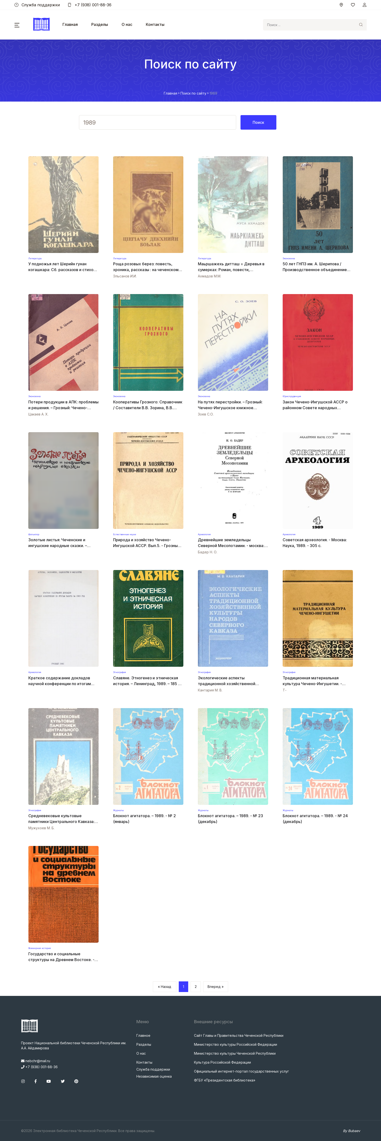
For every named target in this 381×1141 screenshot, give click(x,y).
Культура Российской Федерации (222, 1062)
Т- (285, 690)
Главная (70, 24)
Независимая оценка (154, 1076)
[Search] (309, 24)
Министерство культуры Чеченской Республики (235, 1053)
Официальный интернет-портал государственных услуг (241, 1071)
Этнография (119, 672)
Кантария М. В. (210, 690)
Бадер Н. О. (207, 552)
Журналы (118, 810)
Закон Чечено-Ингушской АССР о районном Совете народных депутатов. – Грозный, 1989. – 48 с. (316, 408)
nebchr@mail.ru (35, 1061)
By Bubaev (351, 1131)
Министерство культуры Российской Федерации (235, 1044)
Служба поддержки (37, 4)
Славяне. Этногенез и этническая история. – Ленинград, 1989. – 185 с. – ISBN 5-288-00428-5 (147, 683)
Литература (35, 258)
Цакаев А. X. (38, 414)
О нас (127, 24)
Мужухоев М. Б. (41, 828)
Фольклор (33, 534)
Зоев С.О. (206, 414)
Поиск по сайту (193, 93)
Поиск (258, 122)
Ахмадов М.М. (209, 276)
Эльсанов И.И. (125, 276)
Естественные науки (124, 534)
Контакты (155, 24)
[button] (17, 24)
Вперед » (216, 987)
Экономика (289, 258)
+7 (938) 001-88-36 (89, 4)
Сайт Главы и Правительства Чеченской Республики (238, 1035)
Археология (204, 534)
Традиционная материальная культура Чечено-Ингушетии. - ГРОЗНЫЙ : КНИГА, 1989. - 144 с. (313, 683)
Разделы (99, 24)
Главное (143, 1035)
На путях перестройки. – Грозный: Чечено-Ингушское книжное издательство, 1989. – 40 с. (230, 408)
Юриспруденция (292, 396)
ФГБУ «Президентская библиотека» (224, 1080)
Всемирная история (39, 948)
